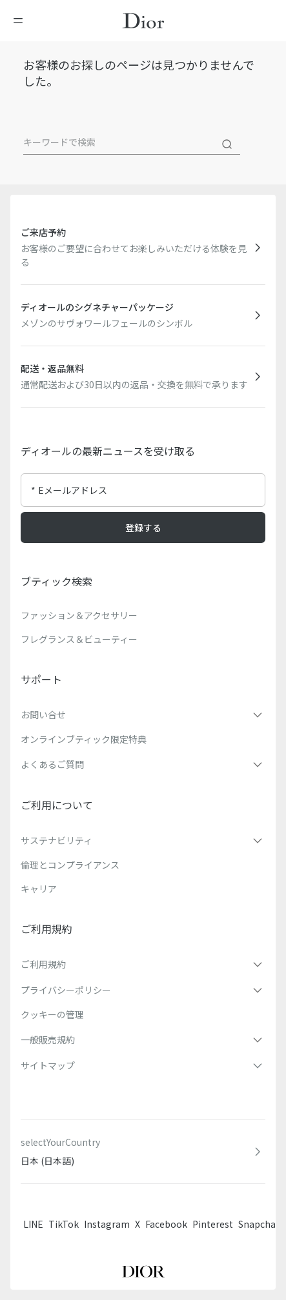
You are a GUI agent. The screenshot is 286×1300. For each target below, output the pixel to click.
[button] (143, 714)
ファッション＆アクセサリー (79, 615)
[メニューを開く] (22, 20)
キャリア (39, 888)
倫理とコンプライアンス (70, 864)
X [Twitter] (137, 1223)
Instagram (107, 1223)
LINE (33, 1223)
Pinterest (212, 1223)
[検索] (227, 144)
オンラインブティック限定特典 (84, 739)
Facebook (166, 1223)
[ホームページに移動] (143, 20)
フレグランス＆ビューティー (79, 639)
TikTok (63, 1223)
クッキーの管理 (52, 1014)
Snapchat (259, 1223)
